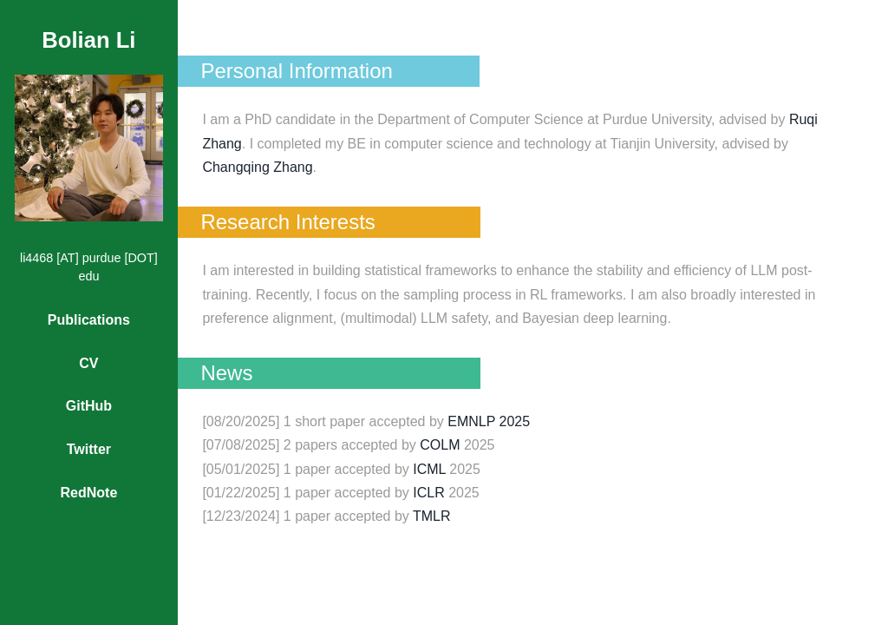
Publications (89, 319)
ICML (429, 469)
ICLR (428, 492)
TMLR (432, 516)
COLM (440, 445)
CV (88, 363)
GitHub (89, 405)
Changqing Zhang (257, 167)
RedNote (89, 492)
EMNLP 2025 (488, 421)
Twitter (89, 449)
